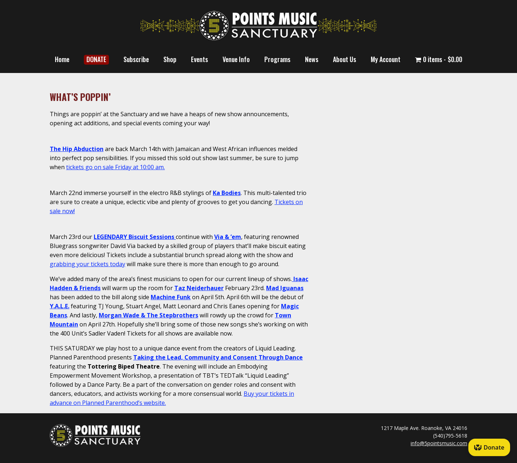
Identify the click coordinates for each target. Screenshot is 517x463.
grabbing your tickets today (87, 264)
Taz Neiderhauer (199, 288)
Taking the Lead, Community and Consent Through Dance (218, 357)
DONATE (96, 59)
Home (62, 59)
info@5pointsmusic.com (439, 443)
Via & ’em (227, 237)
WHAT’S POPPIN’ (80, 96)
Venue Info (236, 59)
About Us (344, 59)
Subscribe (136, 59)
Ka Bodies (227, 193)
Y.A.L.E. (59, 306)
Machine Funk (171, 297)
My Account (385, 59)
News (311, 59)
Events (199, 59)
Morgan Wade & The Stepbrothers (148, 315)
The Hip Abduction (76, 149)
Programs (277, 59)
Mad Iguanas (285, 288)
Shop (169, 59)
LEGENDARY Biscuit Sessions (134, 237)
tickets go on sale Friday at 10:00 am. (115, 167)
